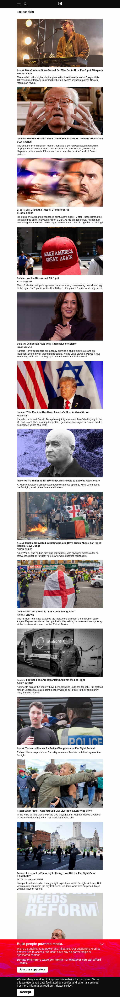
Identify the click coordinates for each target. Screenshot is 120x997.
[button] (20, 4)
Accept (25, 992)
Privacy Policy (63, 985)
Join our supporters (32, 969)
